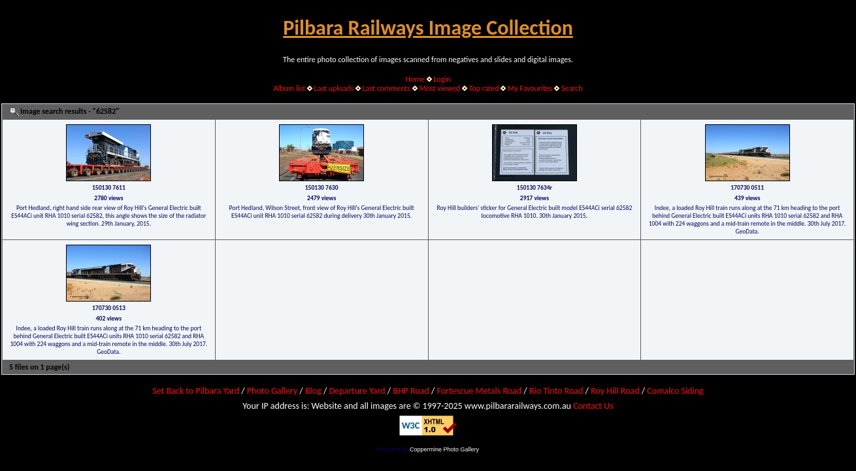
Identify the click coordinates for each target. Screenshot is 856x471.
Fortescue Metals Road (479, 390)
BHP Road (411, 390)
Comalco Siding (675, 390)
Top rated (484, 88)
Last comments (386, 88)
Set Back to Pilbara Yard (195, 390)
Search (572, 88)
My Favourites (530, 88)
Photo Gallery (272, 390)
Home (415, 79)
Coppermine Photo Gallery (444, 449)
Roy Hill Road (615, 390)
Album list (289, 88)
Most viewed (439, 88)
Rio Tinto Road (556, 390)
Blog (313, 390)
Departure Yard (357, 390)
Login (441, 79)
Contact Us (593, 405)
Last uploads (334, 88)
